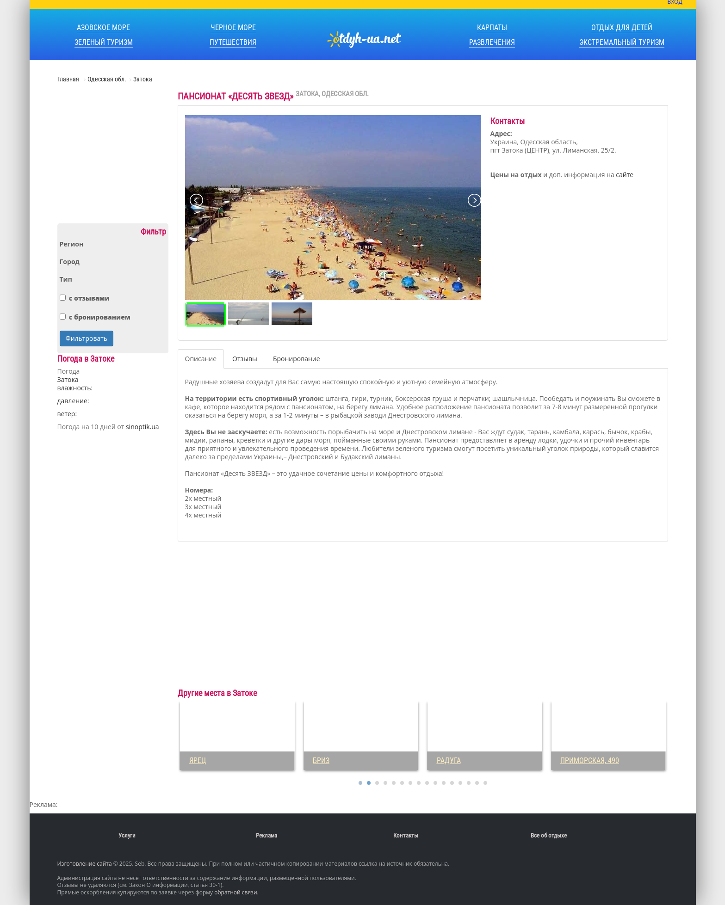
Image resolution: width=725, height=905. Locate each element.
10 (435, 783)
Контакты (405, 835)
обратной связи (235, 892)
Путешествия (233, 42)
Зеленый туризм (103, 42)
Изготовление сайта (84, 864)
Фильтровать (87, 338)
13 (460, 783)
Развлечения (492, 42)
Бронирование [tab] (296, 358)
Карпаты (492, 27)
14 (469, 783)
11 (444, 783)
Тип (66, 279)
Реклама (266, 835)
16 (485, 783)
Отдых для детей (621, 27)
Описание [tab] (201, 358)
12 (452, 783)
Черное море (233, 27)
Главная (69, 79)
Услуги (127, 835)
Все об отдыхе (549, 835)
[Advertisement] (112, 156)
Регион (72, 244)
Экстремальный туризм (621, 42)
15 (477, 783)
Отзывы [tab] (244, 358)
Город (70, 262)
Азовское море (103, 27)
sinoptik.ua (142, 426)
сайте (624, 174)
